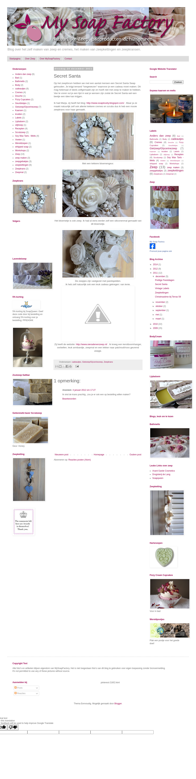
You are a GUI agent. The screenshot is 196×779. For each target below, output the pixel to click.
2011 (155, 273)
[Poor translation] (13, 727)
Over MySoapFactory (50, 58)
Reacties (19, 693)
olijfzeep (19, 125)
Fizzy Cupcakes (22, 99)
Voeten (18, 139)
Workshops (20, 150)
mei (158, 314)
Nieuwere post (61, 454)
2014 (155, 264)
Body (17, 85)
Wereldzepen (21, 143)
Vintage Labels (162, 288)
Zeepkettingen (162, 292)
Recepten (19, 128)
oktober (159, 306)
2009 (155, 328)
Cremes (19, 92)
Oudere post (135, 454)
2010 (155, 324)
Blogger (118, 703)
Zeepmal (19, 172)
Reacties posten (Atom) (79, 460)
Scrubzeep (20, 132)
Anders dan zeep (23, 74)
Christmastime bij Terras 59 (168, 297)
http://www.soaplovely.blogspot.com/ (105, 103)
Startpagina (14, 58)
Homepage (99, 454)
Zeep (17, 154)
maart (159, 318)
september (161, 310)
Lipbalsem (20, 121)
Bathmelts (20, 81)
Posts (18, 688)
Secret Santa (161, 284)
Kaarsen (19, 110)
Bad (17, 78)
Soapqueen (157, 478)
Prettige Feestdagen (164, 280)
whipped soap (21, 147)
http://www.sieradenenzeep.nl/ (91, 344)
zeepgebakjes (21, 161)
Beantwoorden (69, 399)
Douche (18, 96)
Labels (18, 117)
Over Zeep (30, 58)
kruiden (18, 114)
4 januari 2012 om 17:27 (84, 390)
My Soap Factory (157, 242)
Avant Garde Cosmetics (163, 471)
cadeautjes (76, 362)
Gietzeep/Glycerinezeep (92, 362)
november (161, 302)
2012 (155, 269)
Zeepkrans (108, 362)
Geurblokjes (21, 103)
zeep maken (21, 158)
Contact (68, 58)
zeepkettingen (22, 165)
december (161, 276)
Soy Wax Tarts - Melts (25, 136)
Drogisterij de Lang (161, 474)
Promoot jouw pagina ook (161, 251)
